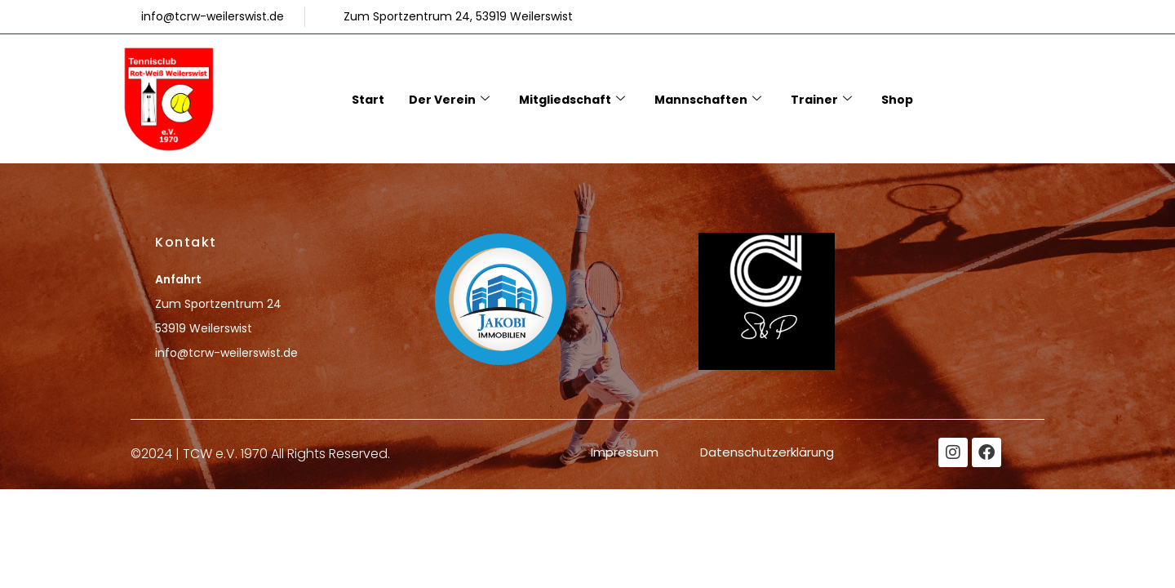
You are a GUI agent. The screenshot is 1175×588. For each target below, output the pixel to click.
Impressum (624, 452)
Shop (897, 99)
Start (368, 99)
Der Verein (449, 99)
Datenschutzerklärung (767, 452)
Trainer (821, 99)
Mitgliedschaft (572, 99)
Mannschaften (707, 99)
